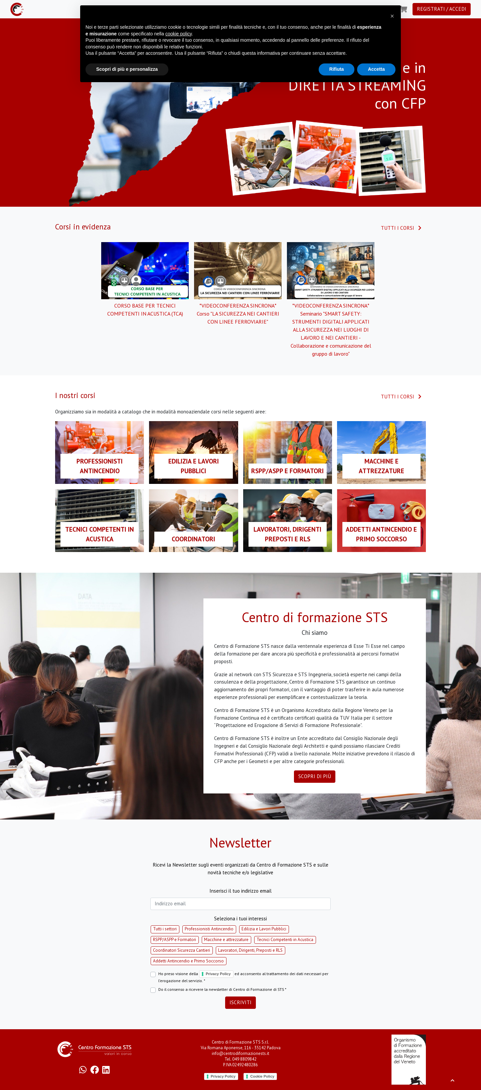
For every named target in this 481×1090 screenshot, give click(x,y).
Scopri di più (314, 776)
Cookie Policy (262, 1076)
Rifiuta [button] (336, 69)
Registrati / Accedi (441, 9)
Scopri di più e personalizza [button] (127, 69)
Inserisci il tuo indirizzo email (240, 891)
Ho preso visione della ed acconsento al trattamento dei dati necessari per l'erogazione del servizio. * (243, 976)
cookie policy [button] (178, 33)
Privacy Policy (218, 974)
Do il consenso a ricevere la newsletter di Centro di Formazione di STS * (222, 989)
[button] (392, 16)
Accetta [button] (376, 69)
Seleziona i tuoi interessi (240, 918)
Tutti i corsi (401, 228)
